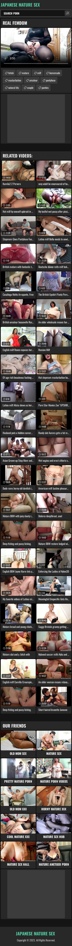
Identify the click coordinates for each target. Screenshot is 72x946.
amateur (33, 80)
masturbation (14, 80)
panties (45, 88)
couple (30, 88)
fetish (11, 73)
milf (39, 73)
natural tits (13, 88)
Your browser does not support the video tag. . (36, 48)
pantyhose (50, 80)
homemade (54, 73)
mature (25, 73)
